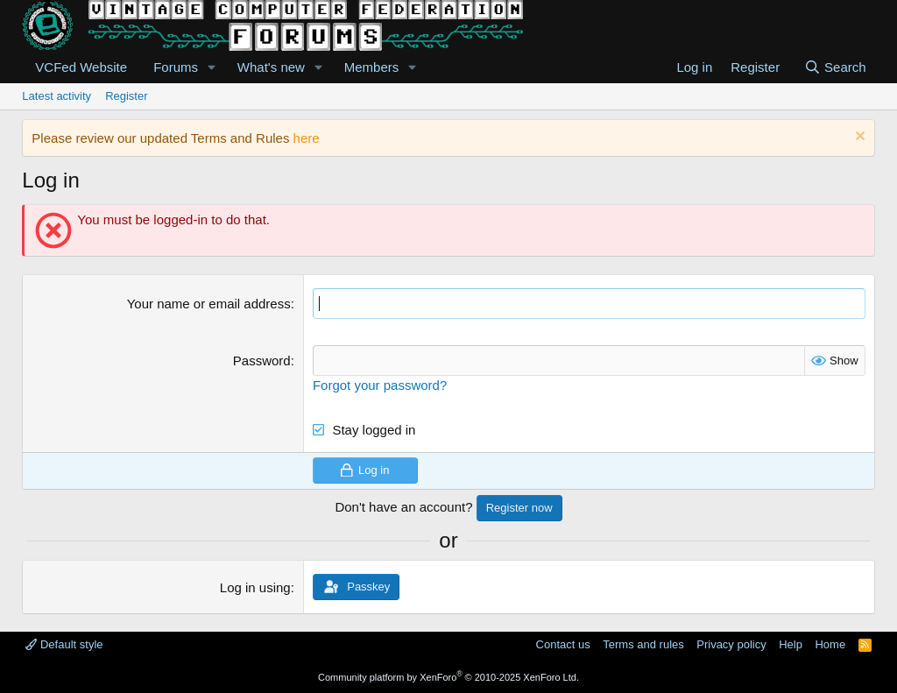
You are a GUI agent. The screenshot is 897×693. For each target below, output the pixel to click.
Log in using (255, 587)
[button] (212, 67)
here (306, 138)
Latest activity (56, 96)
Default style (63, 644)
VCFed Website (81, 67)
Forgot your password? (380, 385)
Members (371, 67)
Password (262, 360)
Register (126, 96)
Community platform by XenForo (448, 677)
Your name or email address (209, 303)
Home (830, 644)
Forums (175, 67)
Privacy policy (731, 644)
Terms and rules (643, 644)
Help (790, 644)
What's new (271, 67)
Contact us (563, 644)
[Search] (835, 67)
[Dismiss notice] (858, 138)
